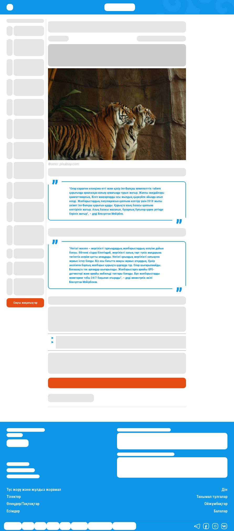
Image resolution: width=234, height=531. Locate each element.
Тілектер (14, 497)
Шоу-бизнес (79, 526)
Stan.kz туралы (18, 464)
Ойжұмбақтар (215, 504)
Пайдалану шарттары (23, 476)
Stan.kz (125, 64)
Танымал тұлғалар (211, 497)
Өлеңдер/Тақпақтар (23, 504)
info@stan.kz (15, 435)
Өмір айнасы (62, 383)
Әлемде (53, 526)
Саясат (40, 526)
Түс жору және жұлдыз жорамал (34, 489)
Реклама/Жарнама (21, 470)
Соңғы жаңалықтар (25, 302)
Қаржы (27, 526)
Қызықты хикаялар (100, 526)
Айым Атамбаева (59, 395)
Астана (89, 57)
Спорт (65, 526)
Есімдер (13, 511)
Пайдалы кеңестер (124, 526)
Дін (224, 489)
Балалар (220, 511)
